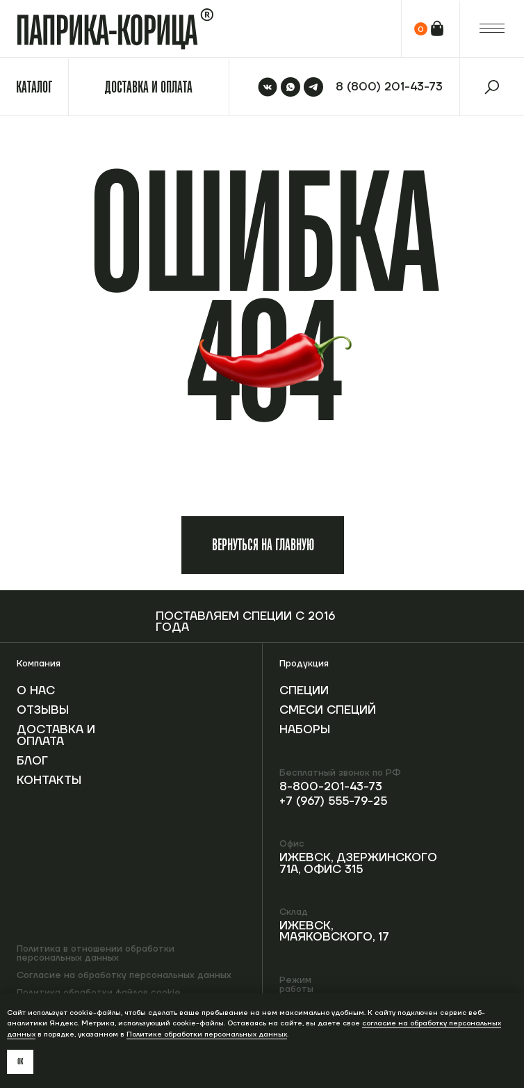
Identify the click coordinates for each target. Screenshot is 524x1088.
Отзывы (43, 710)
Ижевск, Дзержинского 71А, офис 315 (358, 863)
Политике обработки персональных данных (206, 1034)
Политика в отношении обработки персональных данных (95, 953)
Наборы (304, 729)
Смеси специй (327, 710)
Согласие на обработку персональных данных (124, 975)
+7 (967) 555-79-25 (333, 801)
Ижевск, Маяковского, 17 (334, 931)
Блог (32, 761)
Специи (304, 690)
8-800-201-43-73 (330, 786)
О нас (36, 690)
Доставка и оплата (56, 735)
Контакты (49, 780)
